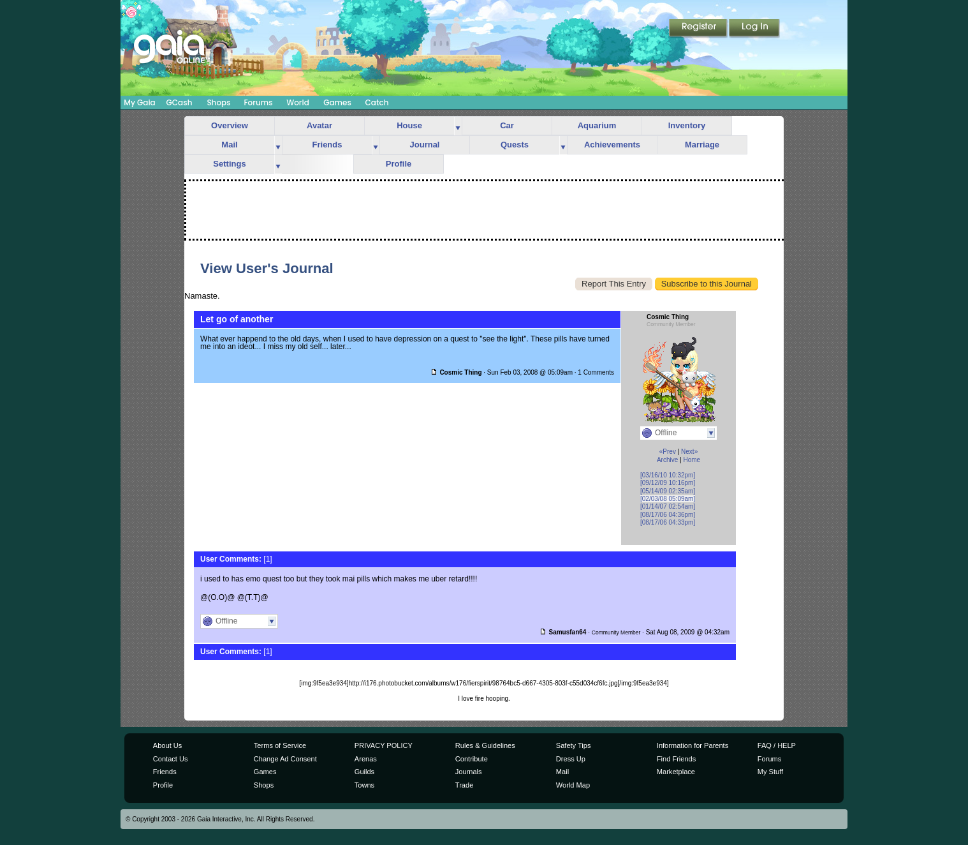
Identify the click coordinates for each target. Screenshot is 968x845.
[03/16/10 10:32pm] (667, 475)
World (297, 102)
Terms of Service (280, 745)
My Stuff (770, 771)
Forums (258, 102)
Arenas (366, 759)
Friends (327, 144)
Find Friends (676, 759)
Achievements (612, 144)
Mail (229, 144)
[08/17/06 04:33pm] (667, 522)
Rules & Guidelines (485, 745)
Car (507, 125)
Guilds (364, 771)
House (409, 125)
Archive (667, 459)
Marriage (702, 144)
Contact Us (170, 759)
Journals (468, 771)
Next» (689, 451)
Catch (377, 102)
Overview (229, 125)
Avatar (319, 125)
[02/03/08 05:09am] (667, 498)
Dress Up (570, 759)
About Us (167, 745)
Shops (218, 102)
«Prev (667, 451)
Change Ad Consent (285, 759)
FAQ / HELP (777, 745)
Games (337, 102)
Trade (464, 785)
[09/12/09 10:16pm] (667, 482)
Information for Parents (692, 745)
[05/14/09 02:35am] (667, 491)
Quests (515, 144)
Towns (364, 785)
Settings (229, 163)
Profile (398, 163)
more (458, 126)
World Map (573, 785)
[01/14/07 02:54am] (667, 506)
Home (691, 459)
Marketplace (676, 771)
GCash (179, 102)
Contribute (471, 759)
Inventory (687, 125)
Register (699, 28)
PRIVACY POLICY (384, 745)
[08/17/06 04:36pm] (667, 514)
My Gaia (139, 102)
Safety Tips (573, 745)
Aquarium (597, 125)
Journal (425, 144)
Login (754, 28)
